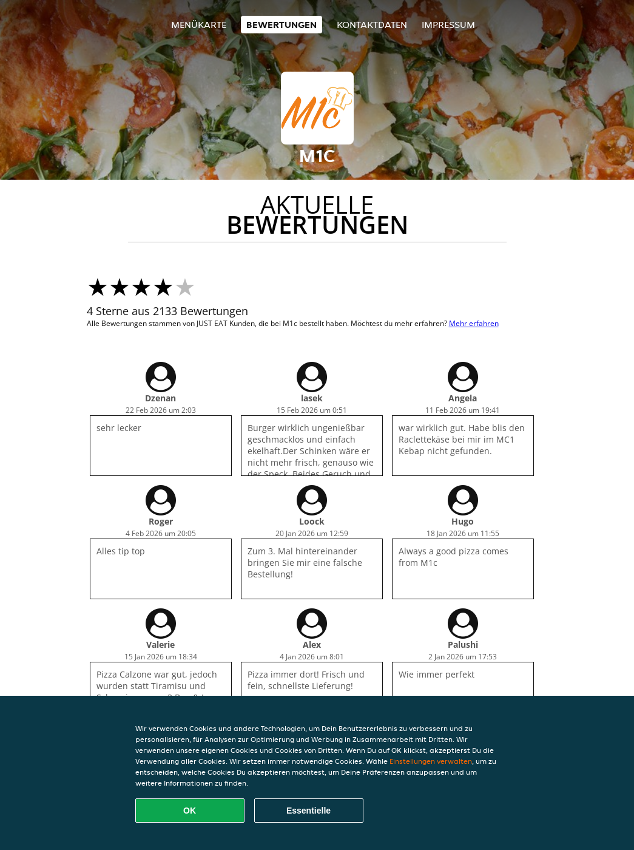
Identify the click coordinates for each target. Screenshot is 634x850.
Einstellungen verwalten (431, 761)
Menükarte (198, 24)
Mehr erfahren (474, 323)
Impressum (448, 24)
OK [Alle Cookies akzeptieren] (189, 810)
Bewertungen (281, 24)
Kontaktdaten (372, 24)
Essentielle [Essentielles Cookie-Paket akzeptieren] (308, 810)
